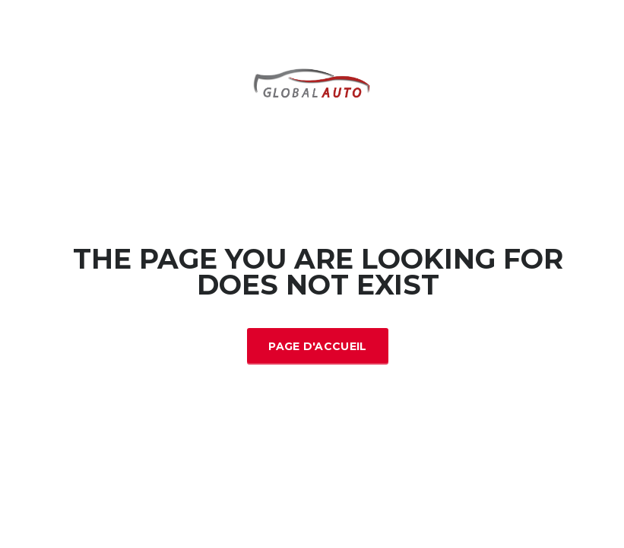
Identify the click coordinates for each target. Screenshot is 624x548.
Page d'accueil (317, 346)
